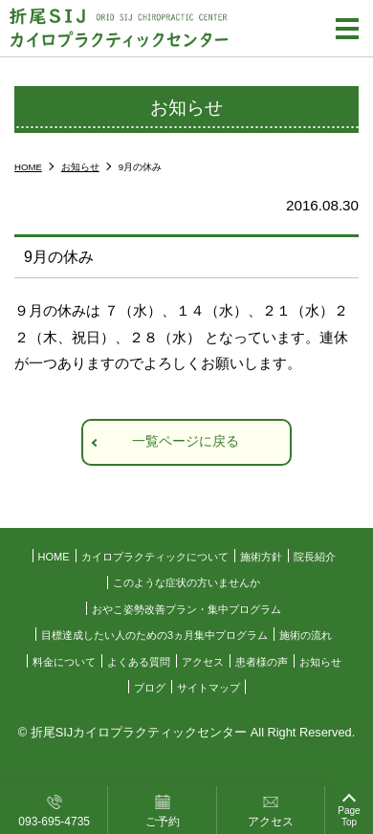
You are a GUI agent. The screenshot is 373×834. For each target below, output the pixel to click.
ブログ (149, 687)
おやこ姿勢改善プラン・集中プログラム (186, 609)
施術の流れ (305, 635)
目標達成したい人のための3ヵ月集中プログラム (154, 635)
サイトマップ (208, 687)
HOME (54, 556)
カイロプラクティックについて (155, 556)
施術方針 (261, 556)
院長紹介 (315, 556)
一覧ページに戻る (185, 441)
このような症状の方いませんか (186, 582)
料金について (64, 662)
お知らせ (320, 662)
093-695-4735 (54, 821)
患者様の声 (261, 662)
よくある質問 (138, 662)
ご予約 (162, 821)
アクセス (271, 821)
